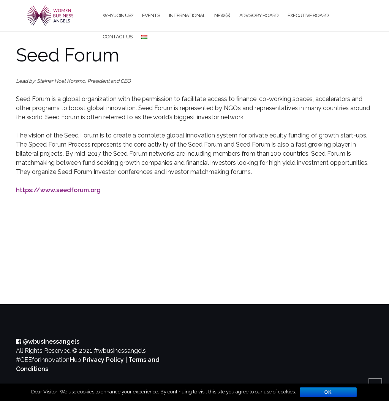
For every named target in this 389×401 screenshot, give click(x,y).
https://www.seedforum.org (58, 190)
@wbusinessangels (47, 341)
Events (151, 15)
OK (328, 392)
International (187, 15)
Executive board (308, 15)
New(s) (222, 15)
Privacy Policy (103, 359)
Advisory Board (258, 15)
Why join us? (118, 15)
